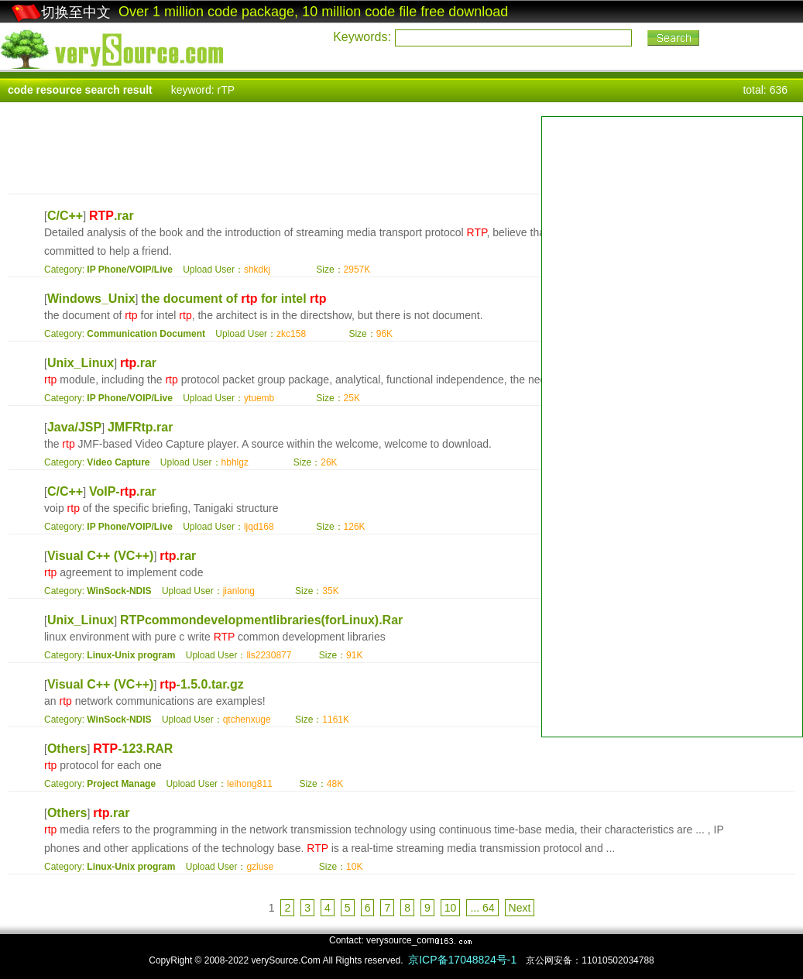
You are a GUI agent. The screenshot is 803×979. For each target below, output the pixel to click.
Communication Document (146, 333)
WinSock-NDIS (119, 591)
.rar (111, 215)
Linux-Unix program (131, 655)
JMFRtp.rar (140, 427)
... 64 (482, 908)
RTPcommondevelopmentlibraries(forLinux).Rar (261, 620)
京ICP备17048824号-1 (462, 959)
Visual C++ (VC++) (100, 555)
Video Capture (118, 462)
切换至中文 (61, 12)
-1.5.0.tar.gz (201, 684)
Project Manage (121, 783)
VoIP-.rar (122, 491)
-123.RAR (133, 748)
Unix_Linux (80, 362)
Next (520, 908)
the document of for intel (233, 298)
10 (450, 908)
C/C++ (65, 215)
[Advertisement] (672, 225)
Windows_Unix (91, 298)
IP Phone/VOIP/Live (129, 269)
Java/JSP (74, 427)
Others (67, 748)
